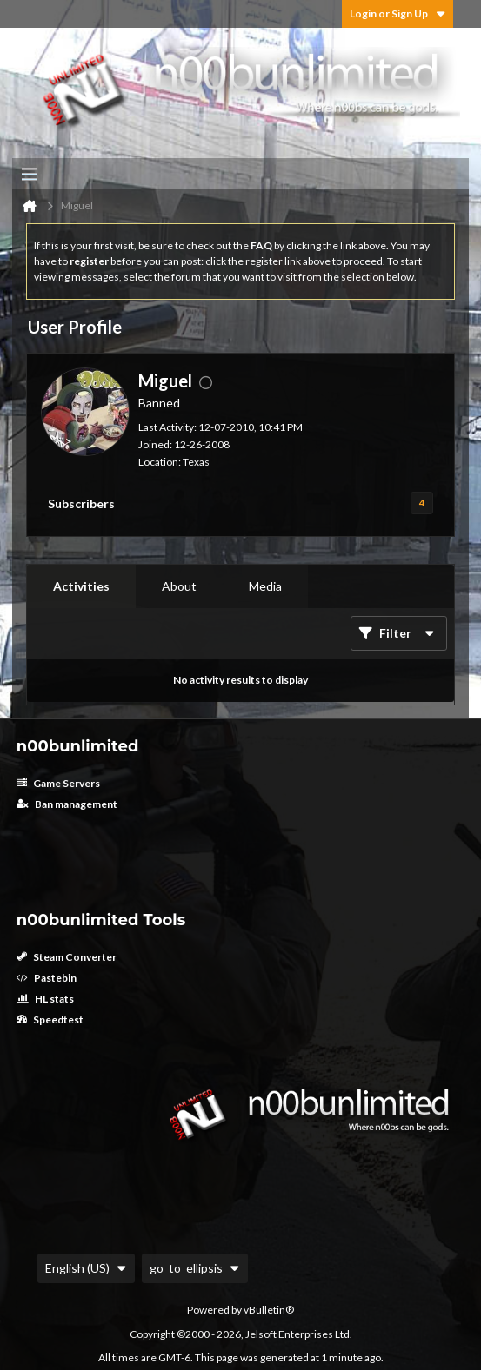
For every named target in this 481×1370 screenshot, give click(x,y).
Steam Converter (67, 956)
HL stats (45, 998)
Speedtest (50, 1019)
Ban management (67, 804)
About (179, 586)
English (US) (86, 1268)
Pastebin (47, 977)
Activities (81, 586)
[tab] (81, 586)
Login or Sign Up (397, 13)
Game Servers (58, 783)
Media (265, 586)
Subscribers (81, 503)
